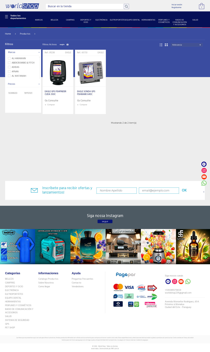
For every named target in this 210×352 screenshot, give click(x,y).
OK (184, 190)
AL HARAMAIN (17, 58)
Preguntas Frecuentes (82, 279)
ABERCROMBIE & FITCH (21, 63)
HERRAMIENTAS (13, 302)
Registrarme (176, 7)
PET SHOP (10, 328)
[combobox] (187, 45)
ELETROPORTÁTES (14, 294)
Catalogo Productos (48, 279)
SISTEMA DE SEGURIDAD (17, 320)
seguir (105, 221)
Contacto (76, 283)
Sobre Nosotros (46, 283)
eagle (64, 44)
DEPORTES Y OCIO (14, 287)
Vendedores (78, 287)
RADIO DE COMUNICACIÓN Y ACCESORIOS (19, 311)
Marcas (24, 52)
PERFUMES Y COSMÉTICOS (18, 305)
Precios (24, 84)
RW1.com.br (115, 349)
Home (8, 34)
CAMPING (10, 283)
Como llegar (44, 287)
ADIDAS (13, 67)
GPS (7, 324)
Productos (25, 34)
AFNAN (13, 71)
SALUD (8, 316)
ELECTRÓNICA (12, 290)
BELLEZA (9, 279)
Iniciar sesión (177, 4)
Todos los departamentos (18, 16)
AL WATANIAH (17, 76)
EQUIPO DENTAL (13, 298)
